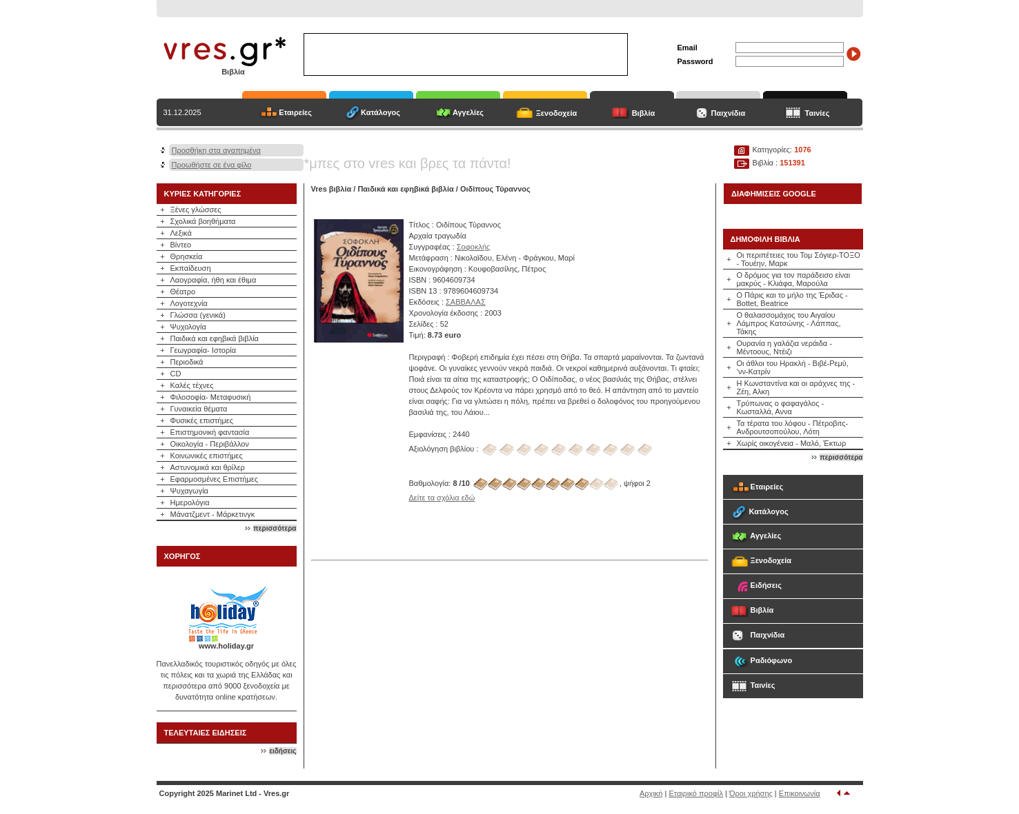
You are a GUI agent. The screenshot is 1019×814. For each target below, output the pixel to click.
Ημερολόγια (190, 502)
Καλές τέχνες (192, 385)
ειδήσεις (282, 751)
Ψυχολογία (188, 327)
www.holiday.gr (226, 646)
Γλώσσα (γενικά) (198, 315)
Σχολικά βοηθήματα (203, 221)
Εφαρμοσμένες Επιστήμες (214, 479)
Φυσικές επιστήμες (202, 420)
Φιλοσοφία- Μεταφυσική (210, 397)
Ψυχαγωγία (189, 491)
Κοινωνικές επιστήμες (206, 455)
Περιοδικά (187, 362)
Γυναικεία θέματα (199, 409)
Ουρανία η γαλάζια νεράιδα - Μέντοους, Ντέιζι (784, 347)
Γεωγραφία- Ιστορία (203, 350)
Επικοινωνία (799, 793)
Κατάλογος (380, 112)
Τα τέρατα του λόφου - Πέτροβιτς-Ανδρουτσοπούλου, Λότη (793, 427)
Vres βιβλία (331, 189)
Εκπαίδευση (190, 268)
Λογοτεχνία (189, 303)
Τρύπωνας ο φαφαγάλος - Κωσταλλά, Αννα (780, 407)
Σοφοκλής (474, 247)
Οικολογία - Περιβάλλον (210, 444)
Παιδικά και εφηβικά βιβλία (214, 338)
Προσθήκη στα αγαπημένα (216, 150)
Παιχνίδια (728, 113)
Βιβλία (643, 113)
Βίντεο (181, 245)
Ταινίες (817, 113)
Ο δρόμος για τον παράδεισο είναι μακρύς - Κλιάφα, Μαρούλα (794, 279)
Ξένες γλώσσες (195, 209)
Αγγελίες (468, 112)
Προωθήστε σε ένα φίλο (212, 165)
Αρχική (651, 793)
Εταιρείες (295, 112)
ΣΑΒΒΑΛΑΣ (466, 302)
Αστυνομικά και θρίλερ (207, 467)
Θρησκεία (186, 256)
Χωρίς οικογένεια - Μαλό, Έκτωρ (792, 443)
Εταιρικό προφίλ (696, 793)
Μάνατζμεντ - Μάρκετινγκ (212, 514)
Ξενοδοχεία (556, 113)
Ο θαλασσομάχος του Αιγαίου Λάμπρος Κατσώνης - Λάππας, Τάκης (789, 323)
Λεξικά (181, 233)
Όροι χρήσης (751, 793)
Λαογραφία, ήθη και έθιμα (213, 280)
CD (175, 373)
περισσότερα (274, 528)
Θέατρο (183, 291)
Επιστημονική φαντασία (210, 432)
